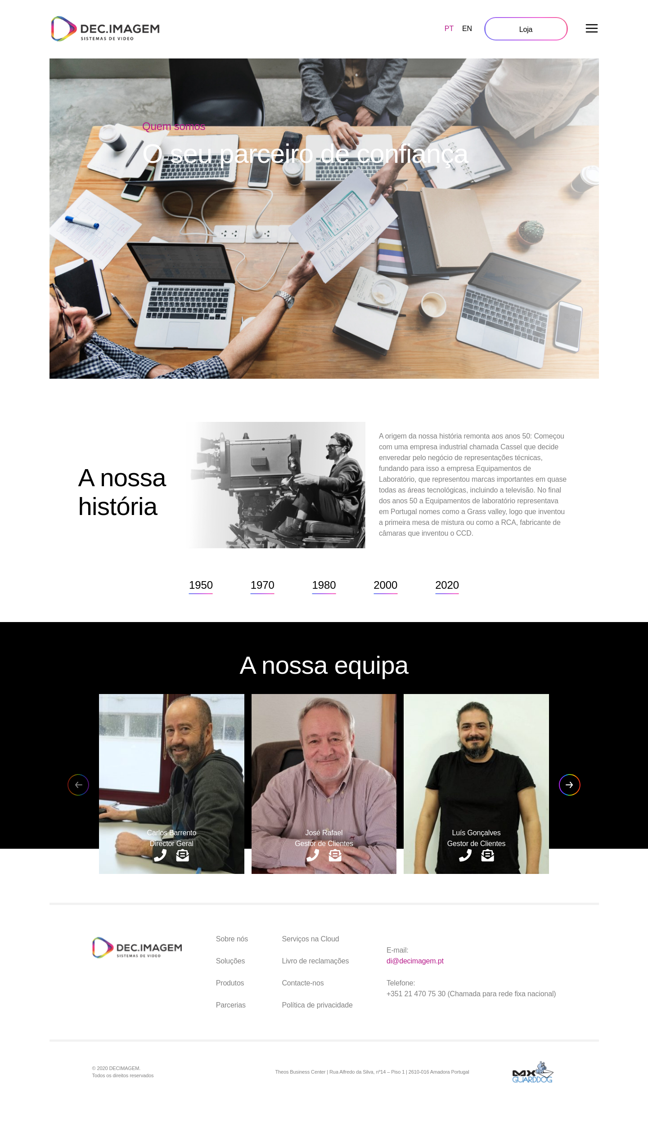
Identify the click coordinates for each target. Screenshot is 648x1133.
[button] (569, 785)
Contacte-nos (303, 983)
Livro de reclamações (315, 961)
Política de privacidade (317, 1005)
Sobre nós (232, 939)
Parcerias (231, 1005)
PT (449, 28)
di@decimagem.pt (415, 961)
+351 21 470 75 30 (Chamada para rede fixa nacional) (471, 994)
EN (467, 28)
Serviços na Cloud (310, 939)
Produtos (230, 983)
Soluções (230, 961)
